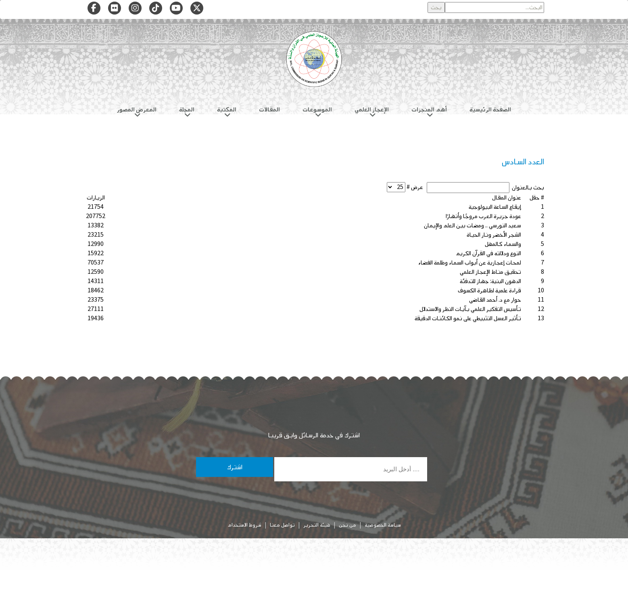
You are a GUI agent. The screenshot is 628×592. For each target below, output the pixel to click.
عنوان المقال (506, 197)
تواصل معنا (282, 525)
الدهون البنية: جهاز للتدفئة (490, 281)
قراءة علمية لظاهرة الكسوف (489, 290)
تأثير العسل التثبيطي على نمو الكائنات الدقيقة (468, 318)
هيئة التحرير (316, 525)
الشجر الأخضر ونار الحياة (494, 235)
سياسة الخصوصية (383, 525)
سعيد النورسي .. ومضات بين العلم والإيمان (472, 225)
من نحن (347, 525)
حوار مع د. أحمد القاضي (495, 300)
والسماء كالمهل (503, 244)
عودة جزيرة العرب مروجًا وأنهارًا (483, 216)
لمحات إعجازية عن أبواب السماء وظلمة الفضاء (469, 262)
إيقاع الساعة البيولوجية (495, 207)
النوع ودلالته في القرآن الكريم (488, 253)
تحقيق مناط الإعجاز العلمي (490, 272)
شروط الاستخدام (244, 525)
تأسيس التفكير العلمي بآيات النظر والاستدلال (470, 309)
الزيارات (96, 197)
